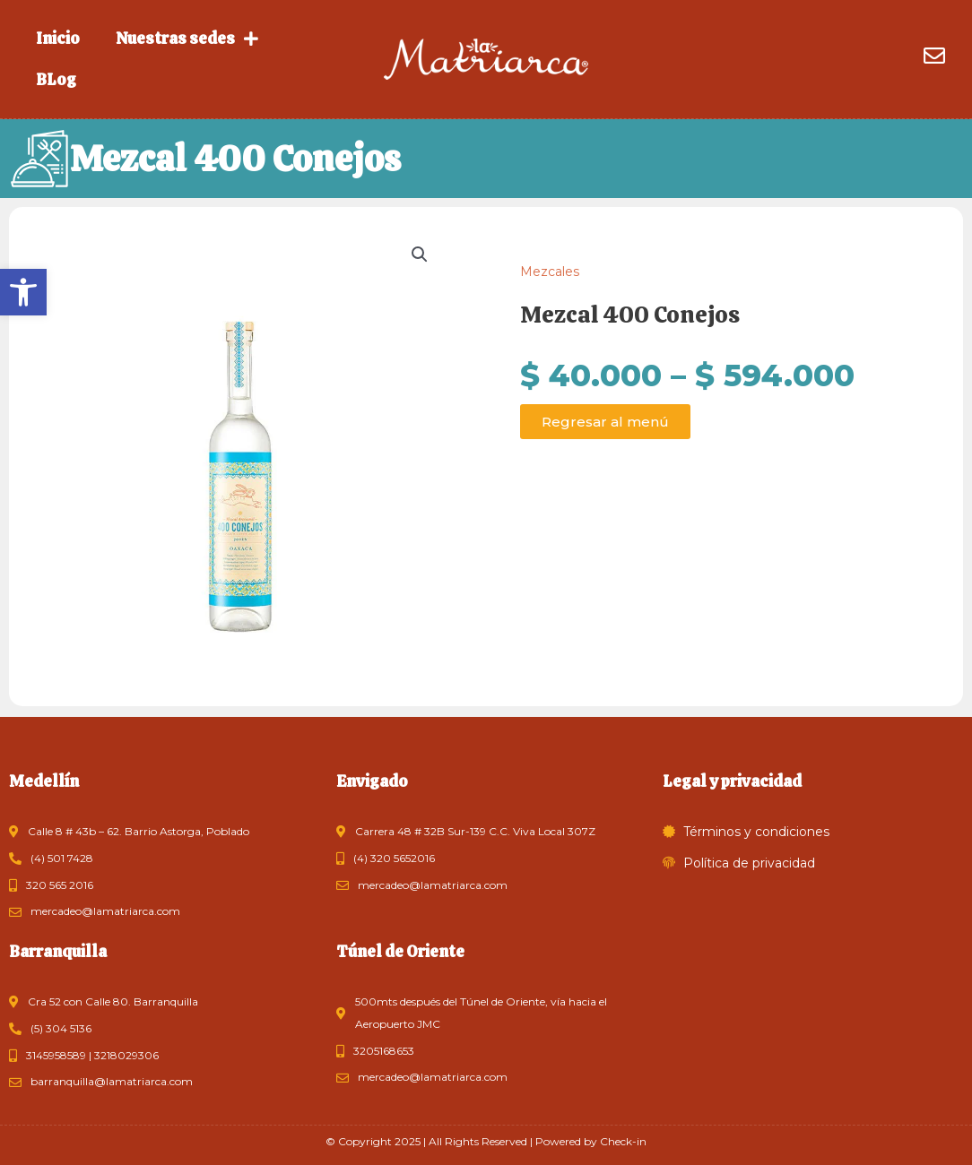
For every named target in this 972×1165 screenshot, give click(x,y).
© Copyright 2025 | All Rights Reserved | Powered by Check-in (486, 1141)
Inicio (58, 38)
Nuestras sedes (187, 39)
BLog (56, 79)
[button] (23, 292)
